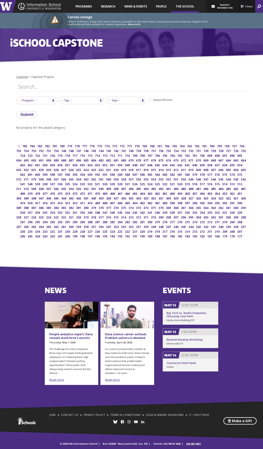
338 (173, 212)
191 (135, 235)
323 (57, 216)
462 (158, 193)
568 (49, 178)
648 (135, 164)
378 (101, 207)
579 (195, 174)
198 (83, 235)
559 (116, 178)
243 (199, 226)
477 (45, 193)
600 (38, 174)
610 (191, 169)
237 (244, 226)
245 (184, 226)
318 (94, 216)
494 (146, 188)
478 (38, 193)
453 (225, 193)
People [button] (161, 6)
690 (49, 160)
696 (233, 155)
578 (203, 174)
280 (150, 221)
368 (176, 207)
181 (210, 235)
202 (53, 235)
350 (83, 212)
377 (109, 207)
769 (145, 145)
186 (173, 235)
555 (146, 178)
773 (115, 145)
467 (120, 193)
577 (210, 174)
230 (68, 231)
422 (229, 197)
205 (30, 235)
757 (235, 145)
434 (139, 197)
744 (101, 150)
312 (139, 216)
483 (229, 188)
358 (23, 212)
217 (165, 231)
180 (218, 235)
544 (229, 178)
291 (68, 221)
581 (180, 174)
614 (161, 169)
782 (48, 145)
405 (128, 202)
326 (34, 216)
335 (195, 212)
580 (188, 174)
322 (64, 216)
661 (38, 164)
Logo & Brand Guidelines (165, 415)
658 (60, 164)
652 (105, 164)
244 (191, 226)
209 (225, 231)
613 (169, 169)
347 (105, 212)
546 (214, 178)
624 (86, 169)
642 (180, 164)
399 (173, 202)
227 (90, 231)
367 (184, 207)
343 (135, 212)
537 (53, 183)
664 (244, 160)
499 (109, 188)
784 (33, 145)
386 (42, 207)
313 (131, 216)
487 (199, 188)
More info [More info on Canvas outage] (134, 24)
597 (60, 174)
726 (236, 150)
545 (221, 178)
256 (101, 226)
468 (113, 193)
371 (154, 207)
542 (244, 178)
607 (214, 169)
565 (71, 178)
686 (79, 160)
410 (90, 202)
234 (38, 231)
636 (225, 164)
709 (135, 155)
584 (158, 174)
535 (68, 183)
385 (49, 207)
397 (188, 202)
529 (113, 183)
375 (124, 207)
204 (38, 235)
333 (210, 212)
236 (23, 231)
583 (165, 174)
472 (83, 193)
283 (128, 221)
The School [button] (185, 6)
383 (64, 207)
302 (214, 216)
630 (42, 169)
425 (206, 197)
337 (180, 212)
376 (116, 207)
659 (53, 164)
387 (34, 207)
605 (229, 169)
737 (154, 150)
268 (240, 221)
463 (150, 193)
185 (180, 235)
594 (83, 174)
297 (23, 221)
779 (70, 145)
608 (206, 169)
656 (75, 164)
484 (221, 188)
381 (79, 207)
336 (188, 212)
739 (139, 150)
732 (191, 150)
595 (75, 174)
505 (64, 188)
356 (38, 212)
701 (195, 155)
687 (71, 160)
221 (135, 231)
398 (180, 202)
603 (244, 169)
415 (53, 202)
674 (169, 160)
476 (53, 193)
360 (236, 207)
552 (169, 178)
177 (240, 235)
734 (176, 150)
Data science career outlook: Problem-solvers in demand (126, 336)
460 (173, 193)
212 (203, 231)
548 (199, 178)
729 (214, 150)
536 (60, 183)
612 (176, 169)
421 (236, 197)
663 (23, 164)
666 (229, 160)
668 (214, 160)
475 (60, 193)
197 (90, 235)
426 (199, 197)
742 (116, 150)
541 (23, 183)
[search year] (126, 100)
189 (150, 235)
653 (98, 164)
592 (98, 174)
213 (195, 231)
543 (236, 178)
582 (173, 174)
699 (210, 155)
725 (244, 150)
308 (169, 216)
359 (244, 207)
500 (101, 188)
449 (27, 197)
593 (90, 174)
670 (199, 160)
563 (86, 178)
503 (79, 188)
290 (75, 221)
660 (45, 164)
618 (131, 169)
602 (23, 174)
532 (90, 183)
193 (120, 235)
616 (146, 169)
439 (101, 197)
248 (161, 226)
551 (176, 178)
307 (176, 216)
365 (199, 207)
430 (169, 197)
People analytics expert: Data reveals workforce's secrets (71, 336)
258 (86, 226)
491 (169, 188)
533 (83, 183)
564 (79, 178)
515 (218, 183)
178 (233, 235)
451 (240, 193)
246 (176, 226)
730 (206, 150)
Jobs (52, 415)
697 (225, 155)
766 (167, 145)
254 (116, 226)
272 (210, 221)
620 (116, 169)
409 (98, 202)
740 (131, 150)
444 (64, 197)
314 (124, 216)
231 (60, 231)
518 (195, 183)
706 (158, 155)
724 (23, 155)
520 (180, 183)
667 (221, 160)
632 (27, 169)
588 (128, 174)
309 (161, 216)
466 (128, 193)
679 (131, 160)
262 (57, 226)
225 (105, 231)
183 (195, 235)
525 (143, 183)
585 (150, 174)
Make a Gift (240, 421)
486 (206, 188)
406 (120, 202)
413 (68, 202)
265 (34, 226)
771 (130, 145)
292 (60, 221)
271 (218, 221)
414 (60, 202)
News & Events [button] (135, 6)
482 (236, 188)
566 (64, 178)
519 (188, 183)
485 (214, 188)
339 (165, 212)
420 (244, 197)
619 (124, 169)
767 (160, 145)
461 (165, 193)
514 (225, 183)
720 (53, 155)
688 (64, 160)
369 (169, 207)
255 (109, 226)
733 (184, 150)
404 (135, 202)
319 (86, 216)
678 (139, 160)
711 (120, 155)
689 (57, 160)
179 (225, 235)
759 (220, 145)
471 (90, 193)
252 (131, 226)
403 (143, 202)
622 (101, 169)
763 (190, 145)
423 (221, 197)
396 (195, 202)
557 (131, 178)
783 (40, 145)
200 (68, 235)
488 (191, 188)
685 (86, 160)
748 (71, 150)
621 (109, 169)
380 (86, 207)
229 (75, 231)
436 (124, 197)
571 (27, 178)
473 (75, 193)
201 (60, 235)
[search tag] (81, 100)
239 (229, 226)
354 (53, 212)
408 (105, 202)
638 (210, 164)
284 (120, 221)
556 (139, 178)
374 (131, 207)
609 (199, 169)
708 (143, 155)
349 (90, 212)
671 (191, 160)
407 (113, 202)
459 (180, 193)
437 (116, 197)
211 (210, 231)
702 (188, 155)
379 (94, 207)
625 (79, 169)
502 (86, 188)
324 (49, 216)
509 (34, 188)
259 (79, 226)
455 (210, 193)
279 (158, 221)
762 (197, 145)
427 (191, 197)
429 (176, 197)
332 (218, 212)
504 (71, 188)
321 (71, 216)
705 (165, 155)
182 (203, 235)
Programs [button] (83, 6)
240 (221, 226)
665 (236, 160)
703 (180, 155)
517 (203, 183)
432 (154, 197)
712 (113, 155)
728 (221, 150)
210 (218, 231)
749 (64, 150)
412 (75, 202)
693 (27, 160)
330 (233, 212)
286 (105, 221)
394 (210, 202)
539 (38, 183)
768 (152, 145)
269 (233, 221)
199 (75, 235)
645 (158, 164)
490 (176, 188)
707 (150, 155)
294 (45, 221)
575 (225, 174)
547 (206, 178)
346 (113, 212)
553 (161, 178)
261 (64, 226)
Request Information (222, 6)
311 (146, 216)
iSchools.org (26, 421)
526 (135, 183)
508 (42, 188)
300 (229, 216)
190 (143, 235)
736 (161, 150)
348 (98, 212)
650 (120, 164)
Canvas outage (80, 17)
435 (131, 197)
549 (191, 178)
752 (42, 150)
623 (94, 169)
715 (90, 155)
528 (120, 183)
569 (42, 178)
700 (203, 155)
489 (184, 188)
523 (158, 183)
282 (135, 221)
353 (60, 212)
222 (128, 231)
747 (79, 150)
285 (113, 221)
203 (45, 235)
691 (42, 160)
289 (83, 221)
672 (184, 160)
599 (45, 174)
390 (240, 202)
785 (25, 145)
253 (124, 226)
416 (45, 202)
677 (146, 160)
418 (30, 202)
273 (203, 221)
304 (199, 216)
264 (42, 226)
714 (98, 155)
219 (150, 231)
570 (34, 178)
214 (188, 231)
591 (105, 174)
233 (45, 231)
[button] (246, 6)
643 (173, 164)
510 (27, 188)
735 (169, 150)
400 (165, 202)
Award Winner (160, 100)
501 (94, 188)
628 (57, 169)
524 (150, 183)
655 (83, 164)
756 (242, 145)
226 (98, 231)
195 (105, 235)
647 (143, 164)
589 (120, 174)
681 (116, 160)
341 (150, 212)
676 (154, 160)
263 (49, 226)
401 (158, 202)
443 (71, 197)
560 (109, 178)
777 (85, 145)
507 (49, 188)
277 (173, 221)
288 (90, 221)
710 (128, 155)
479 (30, 193)
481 (244, 188)
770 (137, 145)
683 (101, 160)
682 (109, 160)
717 (75, 155)
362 (221, 207)
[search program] (36, 100)
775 (100, 145)
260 (71, 226)
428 (184, 197)
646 (150, 164)
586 (143, 174)
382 (71, 207)
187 (165, 235)
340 (158, 212)
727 (229, 150)
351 (75, 212)
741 (124, 150)
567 (57, 178)
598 (53, 174)
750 (57, 150)
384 (57, 207)
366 (191, 207)
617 (139, 169)
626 (71, 169)
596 (68, 174)
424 (214, 197)
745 (94, 150)
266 (27, 226)
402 (150, 202)
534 (75, 183)
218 (158, 231)
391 (233, 202)
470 (98, 193)
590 (113, 174)
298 (244, 216)
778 (78, 145)
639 (203, 164)
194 (113, 235)
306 (184, 216)
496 (131, 188)
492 (161, 188)
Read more (56, 380)
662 (30, 164)
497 (124, 188)
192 (128, 235)
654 (90, 164)
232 (53, 231)
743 (109, 150)
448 (34, 197)
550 (184, 178)
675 (161, 160)
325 (42, 216)
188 (158, 235)
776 (92, 145)
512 (240, 183)
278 (165, 221)
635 (233, 164)
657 (68, 164)
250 (146, 226)
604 (236, 169)
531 (98, 183)
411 (83, 202)
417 (38, 202)
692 (34, 160)
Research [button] (108, 6)
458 (188, 193)
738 (146, 150)
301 (221, 216)
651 (113, 164)
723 (30, 155)
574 (233, 174)
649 (128, 164)
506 (57, 188)
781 (55, 145)
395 (203, 202)
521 (173, 183)
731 (199, 150)
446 (49, 197)
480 (23, 193)
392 (225, 202)
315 (116, 216)
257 (94, 226)
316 (109, 216)
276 (180, 221)
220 (143, 231)
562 (94, 178)
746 (86, 150)
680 (124, 160)
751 (49, 150)
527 (128, 183)
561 (101, 178)
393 (218, 202)
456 (203, 193)
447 (42, 197)
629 (49, 169)
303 (206, 216)
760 (212, 145)
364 (206, 207)
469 (105, 193)
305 (191, 216)
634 (240, 164)
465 (135, 193)
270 (225, 221)
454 (218, 193)
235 (30, 231)
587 (135, 174)
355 (45, 212)
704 (173, 155)
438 (109, 197)
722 (38, 155)
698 (218, 155)
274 (195, 221)
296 (30, 221)
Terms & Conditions (125, 415)
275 (188, 221)
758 (227, 145)
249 (154, 226)
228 (83, 231)
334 (203, 212)
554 (154, 178)
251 (139, 226)
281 (143, 221)
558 (124, 178)
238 (236, 226)
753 (34, 150)
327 (27, 216)
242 (206, 226)
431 (161, 197)
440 (94, 197)
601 (30, 174)
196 (98, 235)
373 (139, 207)
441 (86, 197)
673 (176, 160)
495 (139, 188)
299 (236, 216)
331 (225, 212)
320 (79, 216)
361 (229, 207)
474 (68, 193)
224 (113, 231)
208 (233, 231)
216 (173, 231)
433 (146, 197)
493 (154, 188)
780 (63, 145)
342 (143, 212)
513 (233, 183)
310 (154, 216)
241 (214, 226)
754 (27, 150)
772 (122, 145)
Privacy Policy (94, 415)
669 (206, 160)
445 (57, 197)
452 (233, 193)
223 (120, 231)
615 (154, 169)
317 (101, 216)
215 (180, 231)
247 (169, 226)
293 (53, 221)
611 (184, 169)
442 (79, 197)
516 (210, 183)
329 (240, 212)
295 (38, 221)
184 (188, 235)
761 (205, 145)
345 (120, 212)
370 (161, 207)
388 (27, 207)
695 (240, 155)
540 (30, 183)
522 (165, 183)
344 (128, 212)
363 (214, 207)
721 (45, 155)
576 (218, 174)
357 (30, 212)
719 (60, 155)
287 (98, 221)
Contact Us (69, 415)
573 (240, 174)
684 (94, 160)
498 (116, 188)
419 (23, 202)
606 (221, 169)
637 (218, 164)
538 (45, 183)
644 (165, 164)
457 (195, 193)
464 (143, 193)
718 (68, 155)
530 (105, 183)
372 (146, 207)
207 (240, 231)
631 (34, 169)
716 (83, 155)
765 (175, 145)
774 (107, 145)
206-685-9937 (193, 443)
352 (68, 212)
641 (188, 164)
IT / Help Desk (199, 415)
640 (195, 164)
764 (182, 145)
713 (105, 155)
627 (64, 169)
